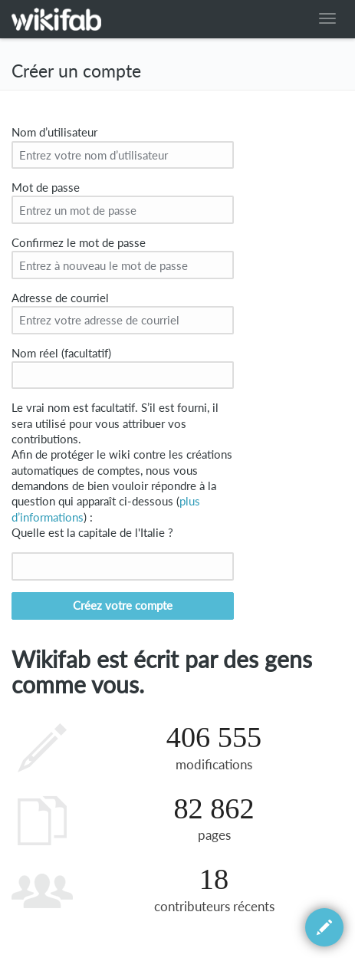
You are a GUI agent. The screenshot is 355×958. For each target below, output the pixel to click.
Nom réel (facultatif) (61, 353)
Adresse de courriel (60, 298)
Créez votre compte (123, 605)
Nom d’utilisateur (54, 132)
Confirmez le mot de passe (79, 242)
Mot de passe (46, 187)
